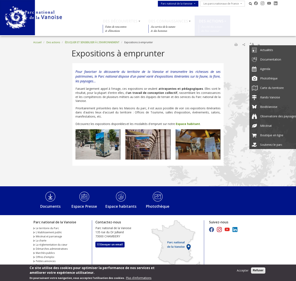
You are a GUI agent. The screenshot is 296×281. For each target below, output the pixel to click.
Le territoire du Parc (47, 228)
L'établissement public (49, 232)
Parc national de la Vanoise (176, 3)
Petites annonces (46, 261)
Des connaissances (168, 21)
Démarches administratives (52, 249)
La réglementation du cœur (51, 244)
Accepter (243, 271)
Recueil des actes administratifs (54, 265)
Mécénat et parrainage (49, 236)
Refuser (258, 271)
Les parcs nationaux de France (221, 3)
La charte (41, 240)
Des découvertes (120, 21)
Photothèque (157, 206)
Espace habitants (120, 206)
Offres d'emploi (45, 257)
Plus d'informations (138, 279)
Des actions (211, 21)
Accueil (37, 42)
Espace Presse (84, 206)
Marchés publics (45, 253)
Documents (50, 206)
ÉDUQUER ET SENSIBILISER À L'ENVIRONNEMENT (92, 42)
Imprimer (236, 44)
